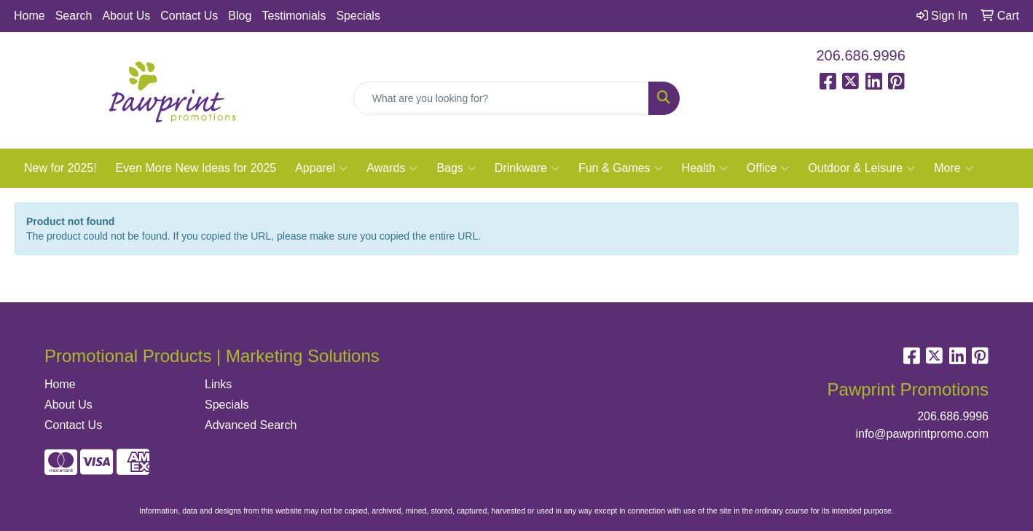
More (953, 168)
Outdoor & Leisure (861, 168)
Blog (239, 15)
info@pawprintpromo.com (922, 434)
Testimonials (294, 15)
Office (768, 168)
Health (705, 168)
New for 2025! (60, 168)
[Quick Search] (501, 98)
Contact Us (189, 15)
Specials (358, 15)
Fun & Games (620, 168)
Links (218, 384)
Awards (391, 168)
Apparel (321, 168)
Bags (455, 168)
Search (74, 15)
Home (29, 15)
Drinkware (527, 168)
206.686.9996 (861, 55)
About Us (126, 15)
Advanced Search (250, 425)
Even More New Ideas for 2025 (196, 168)
